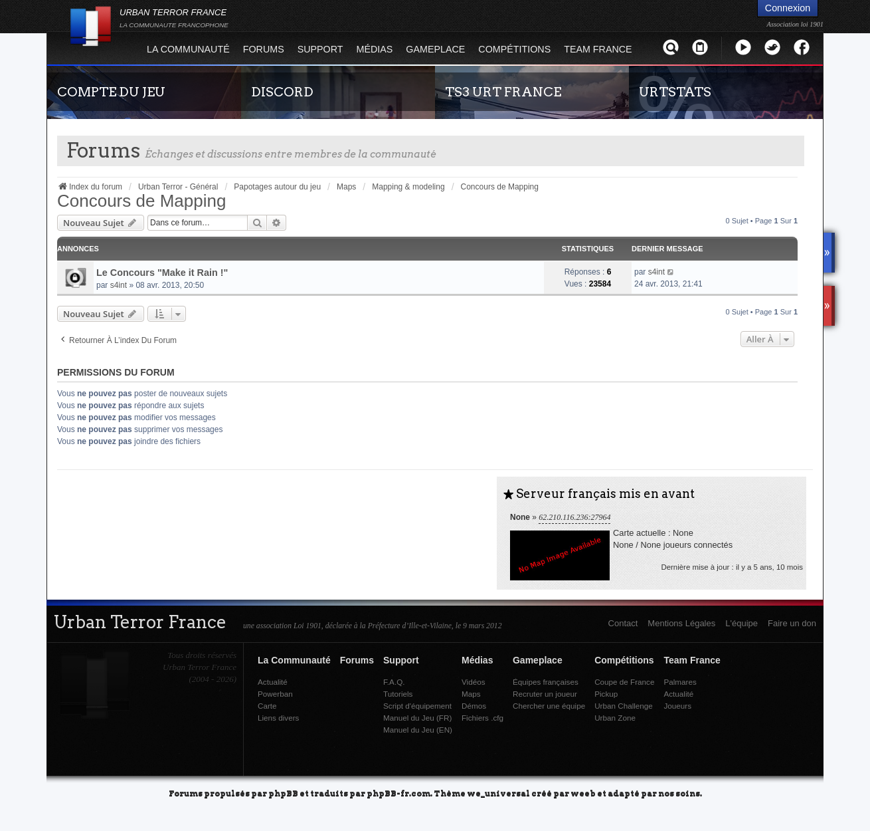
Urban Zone (615, 717)
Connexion (787, 8)
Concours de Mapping (141, 201)
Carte (267, 705)
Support (320, 49)
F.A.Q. (393, 681)
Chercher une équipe (549, 705)
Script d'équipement (417, 705)
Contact (623, 623)
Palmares (679, 681)
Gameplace (435, 49)
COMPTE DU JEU (111, 92)
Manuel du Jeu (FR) (417, 717)
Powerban (275, 693)
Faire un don (792, 623)
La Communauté (188, 49)
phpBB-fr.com (398, 793)
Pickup (606, 693)
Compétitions (514, 49)
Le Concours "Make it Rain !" (162, 272)
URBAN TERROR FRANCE (174, 18)
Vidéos (473, 681)
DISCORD (282, 92)
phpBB (283, 793)
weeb (583, 793)
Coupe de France (624, 681)
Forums (263, 49)
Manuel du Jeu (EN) (417, 729)
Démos (474, 705)
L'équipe (741, 623)
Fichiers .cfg (482, 717)
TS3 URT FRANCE (503, 92)
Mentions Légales (681, 623)
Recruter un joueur (545, 693)
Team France (598, 49)
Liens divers (278, 717)
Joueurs (677, 705)
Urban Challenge (623, 705)
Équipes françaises (545, 681)
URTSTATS (675, 92)
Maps (471, 693)
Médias (375, 49)
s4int (118, 285)
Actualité (273, 681)
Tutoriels (397, 693)
